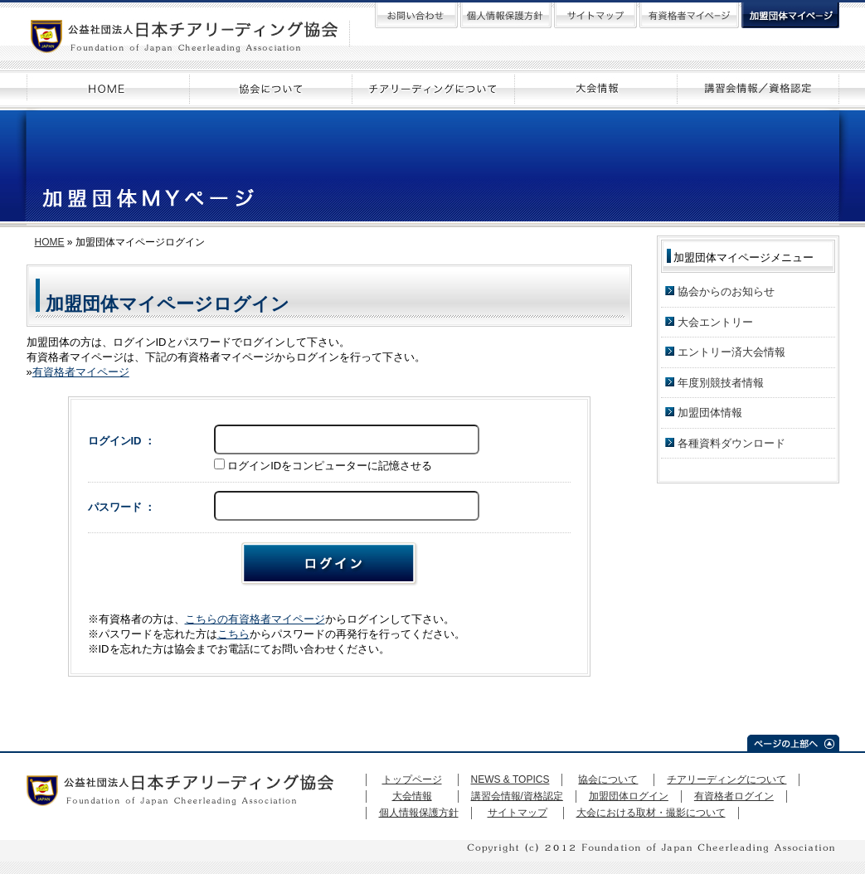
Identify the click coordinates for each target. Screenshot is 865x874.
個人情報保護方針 (419, 812)
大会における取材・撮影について (651, 812)
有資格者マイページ (80, 372)
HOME (50, 242)
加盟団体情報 (710, 412)
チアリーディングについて (726, 779)
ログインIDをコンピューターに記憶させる (329, 465)
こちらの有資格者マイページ (255, 619)
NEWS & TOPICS (510, 779)
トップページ (412, 779)
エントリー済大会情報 (731, 352)
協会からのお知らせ (726, 291)
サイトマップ (517, 812)
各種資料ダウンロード (731, 443)
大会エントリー (715, 322)
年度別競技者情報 (721, 382)
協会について (608, 779)
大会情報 (412, 796)
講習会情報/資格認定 (517, 796)
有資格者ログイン (734, 796)
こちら (233, 634)
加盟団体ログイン (628, 796)
